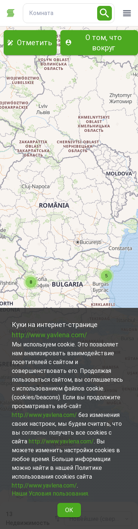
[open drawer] (127, 13)
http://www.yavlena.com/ (49, 335)
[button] (106, 276)
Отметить (30, 42)
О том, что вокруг (99, 42)
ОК (69, 510)
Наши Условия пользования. (50, 493)
